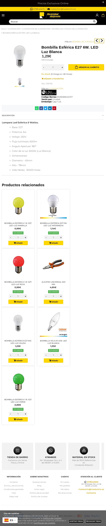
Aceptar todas (76, 521)
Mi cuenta (65, 482)
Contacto (14, 482)
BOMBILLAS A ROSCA (83, 41)
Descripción (8, 115)
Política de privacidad (39, 493)
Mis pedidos (65, 486)
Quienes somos (39, 482)
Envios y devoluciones (13, 486)
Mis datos (65, 489)
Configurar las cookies (44, 523)
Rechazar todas (93, 521)
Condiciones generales (14, 489)
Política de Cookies (52, 518)
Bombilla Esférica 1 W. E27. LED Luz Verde (18, 403)
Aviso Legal (39, 489)
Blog (39, 486)
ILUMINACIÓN (56, 88)
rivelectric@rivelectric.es (61, 9)
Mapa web (13, 496)
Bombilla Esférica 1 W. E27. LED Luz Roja (18, 284)
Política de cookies (39, 496)
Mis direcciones (65, 493)
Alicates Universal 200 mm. (53, 284)
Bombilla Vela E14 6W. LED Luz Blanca (53, 343)
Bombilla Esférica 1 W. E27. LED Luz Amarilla (18, 224)
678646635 (37, 9)
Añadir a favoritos (52, 79)
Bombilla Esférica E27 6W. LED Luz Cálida (18, 343)
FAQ (14, 493)
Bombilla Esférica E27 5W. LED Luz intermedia (53, 224)
